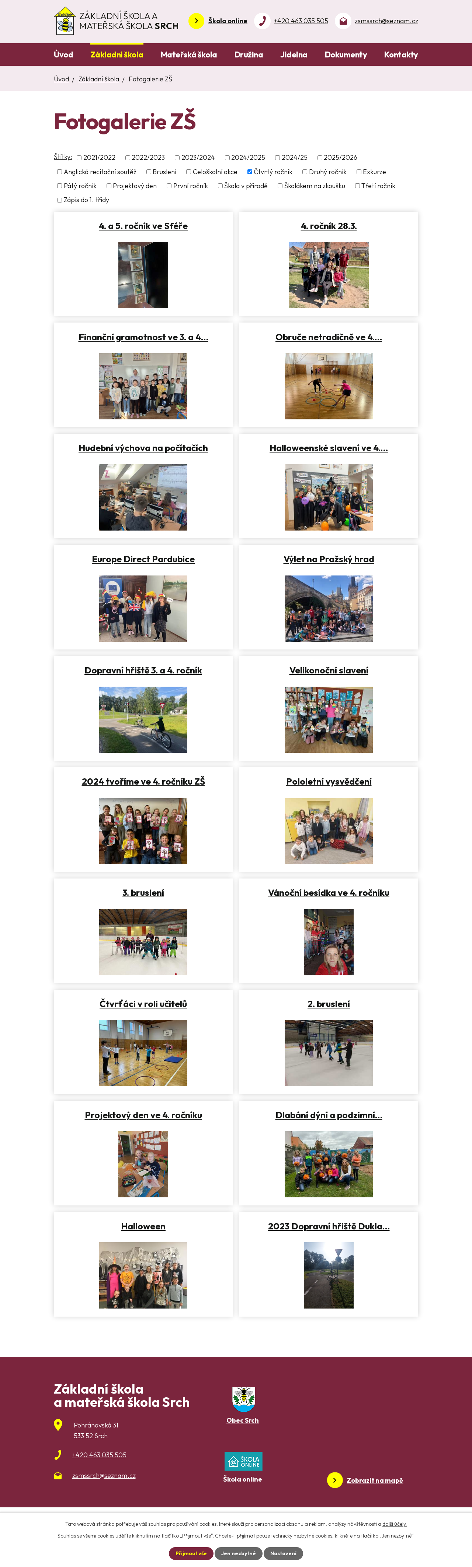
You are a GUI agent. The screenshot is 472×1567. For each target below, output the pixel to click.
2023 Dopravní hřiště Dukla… (329, 1226)
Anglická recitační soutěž (100, 172)
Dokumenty (346, 54)
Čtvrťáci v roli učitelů (143, 1003)
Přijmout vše (191, 1553)
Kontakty (401, 54)
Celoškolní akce (215, 172)
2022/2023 (148, 158)
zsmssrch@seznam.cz (386, 21)
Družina (249, 54)
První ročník (190, 186)
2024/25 (295, 158)
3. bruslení (143, 892)
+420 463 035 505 (301, 21)
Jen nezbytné (238, 1553)
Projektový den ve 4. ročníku (143, 1114)
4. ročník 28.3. (329, 225)
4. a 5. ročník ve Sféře (143, 225)
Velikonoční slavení (328, 670)
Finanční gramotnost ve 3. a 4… (143, 336)
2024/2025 (248, 158)
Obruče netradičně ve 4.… (328, 336)
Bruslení (164, 172)
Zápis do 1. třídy (86, 200)
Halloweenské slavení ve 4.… (329, 447)
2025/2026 (340, 158)
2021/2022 (99, 158)
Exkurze (374, 172)
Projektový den (135, 186)
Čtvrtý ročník (273, 172)
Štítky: (63, 156)
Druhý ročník (328, 172)
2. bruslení (329, 1003)
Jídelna (294, 54)
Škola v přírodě (246, 186)
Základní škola (116, 54)
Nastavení (283, 1553)
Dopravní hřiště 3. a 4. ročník (143, 670)
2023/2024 (198, 158)
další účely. (394, 1524)
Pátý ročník (80, 186)
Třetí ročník (378, 186)
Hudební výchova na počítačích (143, 447)
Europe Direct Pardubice (143, 558)
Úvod (63, 54)
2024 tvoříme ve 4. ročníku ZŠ (143, 781)
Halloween (143, 1226)
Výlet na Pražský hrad (329, 558)
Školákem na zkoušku (314, 186)
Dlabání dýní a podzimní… (328, 1114)
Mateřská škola (189, 54)
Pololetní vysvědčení (329, 781)
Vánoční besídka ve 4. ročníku (328, 892)
